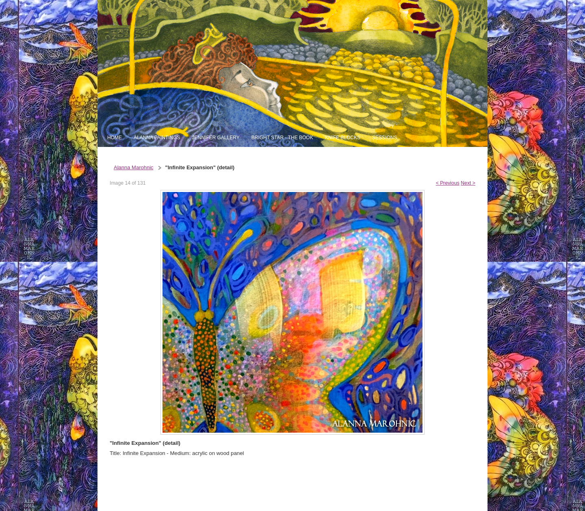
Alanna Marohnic (134, 167)
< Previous (447, 183)
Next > (468, 183)
